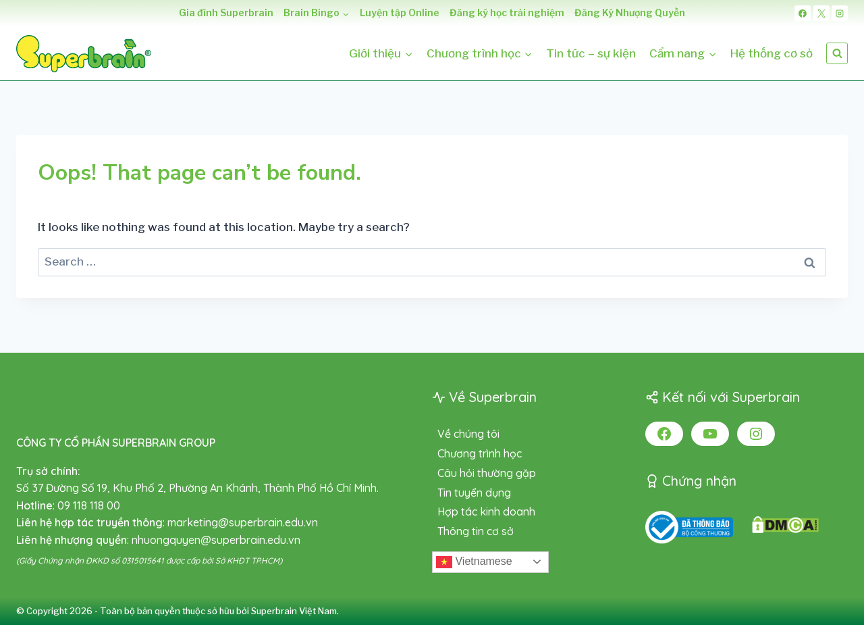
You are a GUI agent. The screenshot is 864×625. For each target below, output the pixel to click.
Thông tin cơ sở (475, 531)
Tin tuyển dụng (474, 492)
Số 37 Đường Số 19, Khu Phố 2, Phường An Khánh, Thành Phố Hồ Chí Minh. (197, 488)
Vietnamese (474, 562)
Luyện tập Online (399, 12)
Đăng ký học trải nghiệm (507, 12)
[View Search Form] (837, 53)
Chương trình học (479, 453)
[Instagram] (840, 13)
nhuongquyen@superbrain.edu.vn (216, 540)
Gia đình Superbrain (226, 12)
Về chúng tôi (468, 434)
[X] (821, 13)
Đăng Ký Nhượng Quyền (629, 12)
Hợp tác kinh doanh (486, 511)
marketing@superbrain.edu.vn (242, 522)
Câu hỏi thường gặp (486, 473)
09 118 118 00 (88, 505)
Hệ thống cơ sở (771, 53)
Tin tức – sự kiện (591, 53)
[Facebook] (802, 13)
